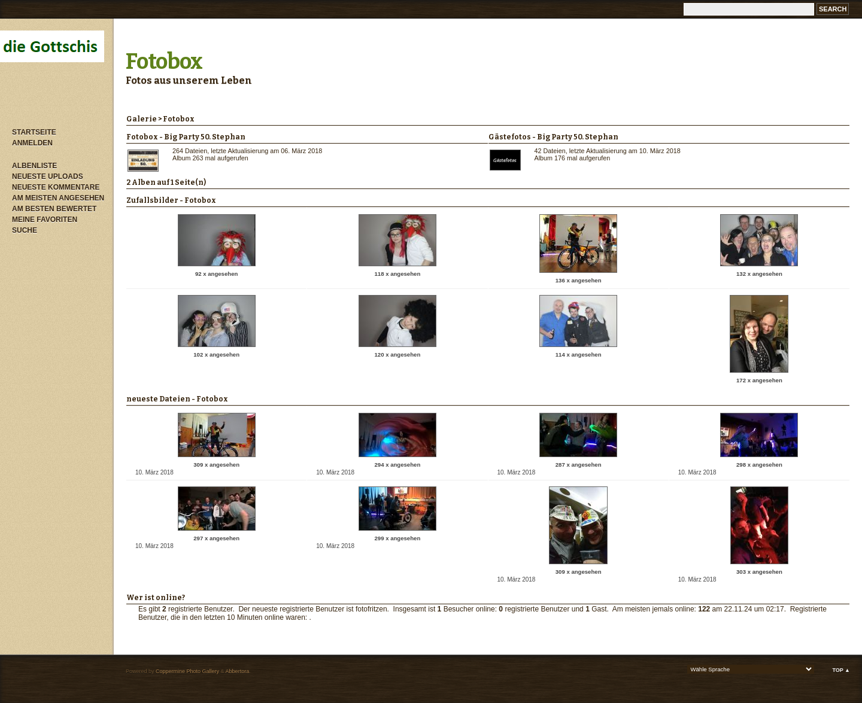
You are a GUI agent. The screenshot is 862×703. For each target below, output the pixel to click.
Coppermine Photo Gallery (187, 671)
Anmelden (32, 143)
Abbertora (238, 671)
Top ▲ (841, 670)
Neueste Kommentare (55, 187)
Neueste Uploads (47, 176)
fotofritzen (371, 609)
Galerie (141, 119)
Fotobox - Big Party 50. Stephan (185, 137)
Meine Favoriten (44, 219)
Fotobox (164, 61)
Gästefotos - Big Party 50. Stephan (553, 137)
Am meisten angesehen (58, 198)
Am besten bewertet (54, 209)
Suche (24, 230)
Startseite (34, 132)
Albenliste (34, 166)
